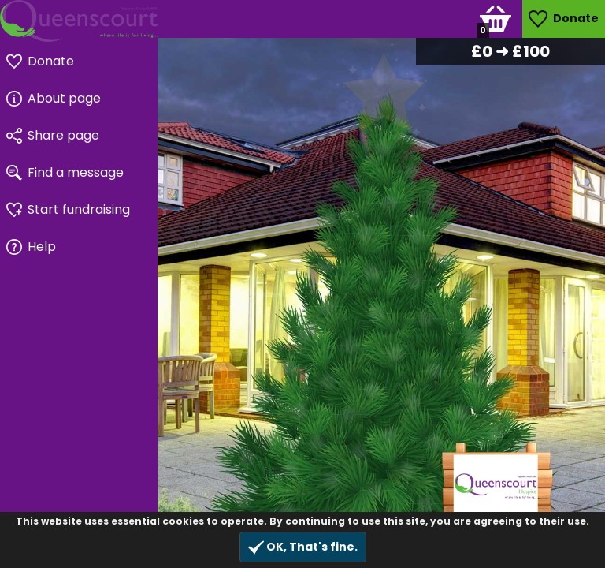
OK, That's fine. (303, 547)
